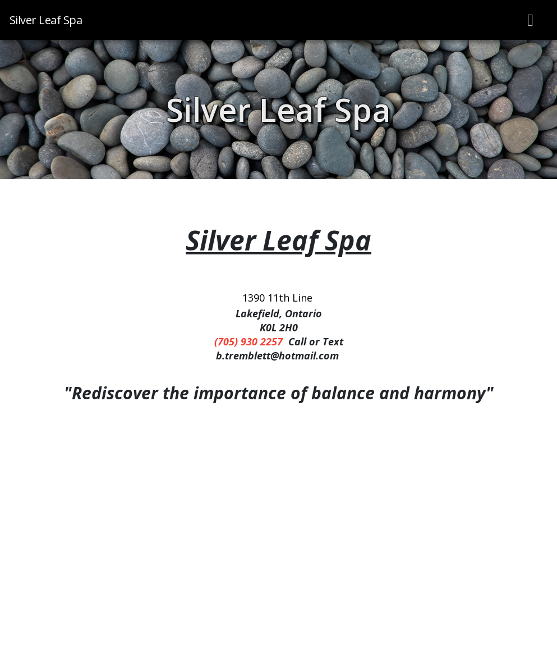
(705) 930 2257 (248, 341)
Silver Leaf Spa (278, 109)
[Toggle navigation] (530, 20)
